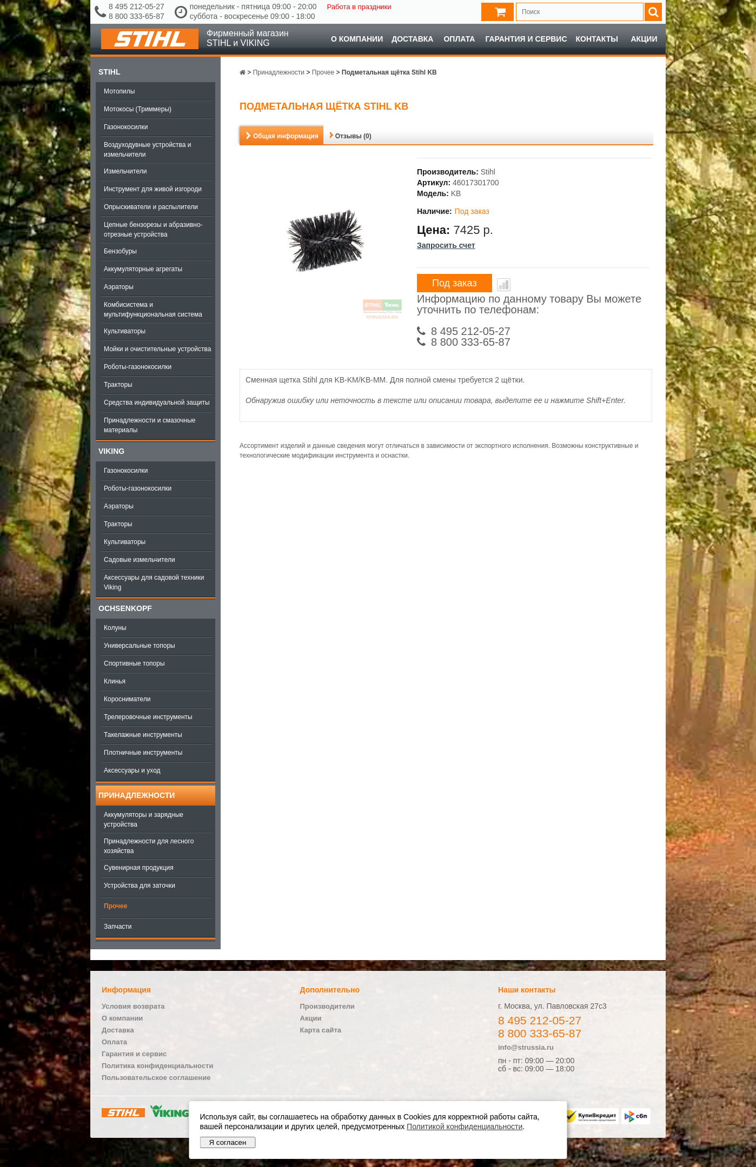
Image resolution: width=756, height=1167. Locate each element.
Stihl (109, 72)
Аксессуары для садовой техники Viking (154, 582)
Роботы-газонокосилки (137, 367)
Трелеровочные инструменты (148, 717)
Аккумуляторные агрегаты (143, 269)
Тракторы (118, 384)
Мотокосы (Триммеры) (137, 109)
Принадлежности (136, 795)
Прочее (115, 906)
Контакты (597, 39)
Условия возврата (133, 1006)
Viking (111, 451)
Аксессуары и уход (132, 770)
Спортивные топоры (134, 663)
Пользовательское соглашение (156, 1078)
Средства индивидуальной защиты (157, 402)
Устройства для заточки (139, 885)
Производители (327, 1006)
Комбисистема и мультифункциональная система (153, 309)
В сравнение (503, 284)
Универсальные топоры (139, 645)
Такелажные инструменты (143, 735)
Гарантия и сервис (526, 39)
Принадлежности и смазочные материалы (150, 425)
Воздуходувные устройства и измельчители (147, 149)
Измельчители (125, 171)
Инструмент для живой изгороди (153, 189)
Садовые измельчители (139, 560)
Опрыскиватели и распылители (151, 207)
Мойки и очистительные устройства (157, 349)
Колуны (115, 628)
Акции (644, 39)
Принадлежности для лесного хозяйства (149, 846)
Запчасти (118, 926)
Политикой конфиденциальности (464, 1126)
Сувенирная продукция (139, 867)
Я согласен (228, 1142)
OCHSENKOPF (125, 608)
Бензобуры (120, 251)
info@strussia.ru (526, 1047)
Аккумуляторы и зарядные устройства (143, 819)
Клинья (114, 681)
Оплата (459, 39)
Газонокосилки (126, 127)
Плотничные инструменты (143, 752)
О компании (357, 39)
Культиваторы (124, 331)
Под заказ (454, 283)
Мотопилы (119, 91)
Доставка (412, 39)
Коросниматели (127, 699)
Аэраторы (119, 287)
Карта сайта (321, 1030)
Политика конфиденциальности (157, 1066)
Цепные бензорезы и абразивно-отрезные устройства (153, 229)
